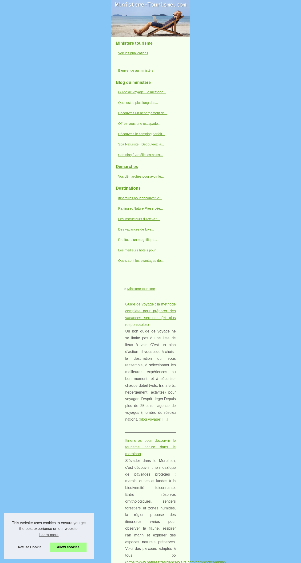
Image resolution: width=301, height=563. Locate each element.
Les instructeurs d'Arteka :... (36, 314)
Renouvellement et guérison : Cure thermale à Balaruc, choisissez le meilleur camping (176, 483)
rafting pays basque (182, 281)
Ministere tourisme (98, 142)
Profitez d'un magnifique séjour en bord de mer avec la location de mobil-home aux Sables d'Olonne (179, 501)
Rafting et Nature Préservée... (37, 304)
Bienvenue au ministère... (34, 166)
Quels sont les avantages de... (38, 356)
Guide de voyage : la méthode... (39, 187)
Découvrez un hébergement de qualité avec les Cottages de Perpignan (165, 434)
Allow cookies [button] (68, 547)
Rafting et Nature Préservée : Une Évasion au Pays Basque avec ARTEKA (144, 254)
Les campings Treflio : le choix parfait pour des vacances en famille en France (170, 543)
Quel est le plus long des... (35, 198)
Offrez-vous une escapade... (36, 219)
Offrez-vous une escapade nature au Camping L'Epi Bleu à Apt (159, 443)
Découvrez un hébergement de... (40, 208)
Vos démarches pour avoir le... (38, 272)
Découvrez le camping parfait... (38, 229)
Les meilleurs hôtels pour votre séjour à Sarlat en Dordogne (156, 511)
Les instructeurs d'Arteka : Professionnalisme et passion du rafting (137, 302)
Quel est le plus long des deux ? (109, 350)
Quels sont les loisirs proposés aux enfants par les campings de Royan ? (166, 535)
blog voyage (125, 185)
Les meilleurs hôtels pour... (35, 345)
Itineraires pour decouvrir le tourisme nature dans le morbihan (133, 205)
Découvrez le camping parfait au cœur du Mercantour (152, 451)
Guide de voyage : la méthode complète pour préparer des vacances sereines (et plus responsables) (166, 157)
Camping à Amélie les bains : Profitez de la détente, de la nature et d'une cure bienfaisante (180, 467)
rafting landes (199, 329)
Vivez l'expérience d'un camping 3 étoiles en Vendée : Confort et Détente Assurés (173, 475)
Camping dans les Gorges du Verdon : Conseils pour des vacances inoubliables (171, 527)
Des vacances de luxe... (33, 325)
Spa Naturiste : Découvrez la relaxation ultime (146, 459)
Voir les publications (30, 148)
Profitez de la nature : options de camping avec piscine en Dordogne (163, 491)
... (139, 185)
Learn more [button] (49, 535)
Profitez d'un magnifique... (34, 335)
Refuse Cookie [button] (29, 547)
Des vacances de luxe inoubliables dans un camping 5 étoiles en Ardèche (167, 426)
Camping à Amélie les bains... (37, 250)
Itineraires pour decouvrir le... (37, 293)
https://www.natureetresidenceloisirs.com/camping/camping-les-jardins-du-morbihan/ (159, 233)
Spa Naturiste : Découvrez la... (38, 240)
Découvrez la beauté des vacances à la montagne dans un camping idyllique (169, 519)
